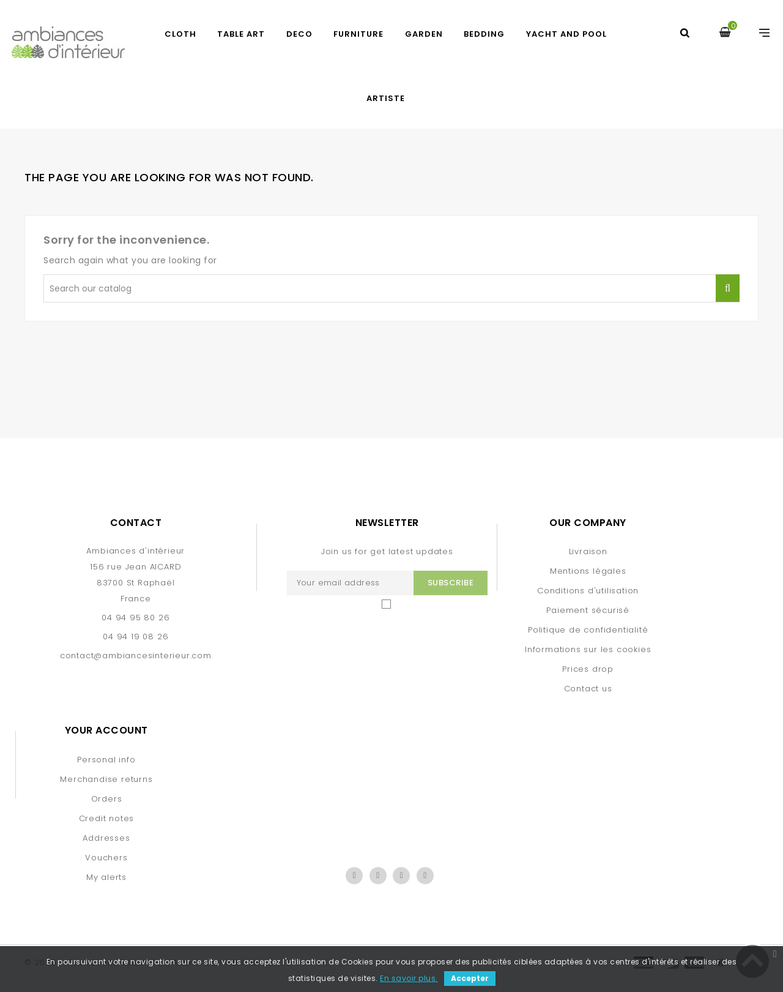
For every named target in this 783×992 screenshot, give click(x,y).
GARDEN (424, 34)
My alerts (106, 877)
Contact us (588, 688)
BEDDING (484, 34)
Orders (106, 799)
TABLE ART (241, 34)
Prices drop (588, 669)
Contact (136, 523)
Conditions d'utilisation (588, 590)
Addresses (106, 838)
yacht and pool (566, 34)
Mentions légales (588, 571)
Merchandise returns (106, 779)
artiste (385, 98)
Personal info (106, 759)
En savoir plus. (409, 978)
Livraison (588, 551)
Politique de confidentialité (588, 630)
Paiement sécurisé (587, 610)
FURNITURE (358, 34)
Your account (106, 730)
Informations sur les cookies (588, 649)
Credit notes (107, 818)
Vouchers (106, 857)
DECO (299, 34)
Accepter (470, 978)
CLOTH (180, 34)
